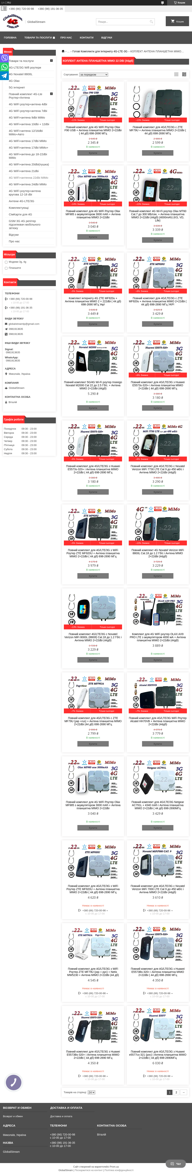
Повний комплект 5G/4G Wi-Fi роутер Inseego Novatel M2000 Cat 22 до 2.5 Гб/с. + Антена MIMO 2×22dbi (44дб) (93, 385)
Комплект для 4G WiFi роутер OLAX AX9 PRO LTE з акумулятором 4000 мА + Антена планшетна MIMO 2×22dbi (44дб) (158, 637)
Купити (93, 153)
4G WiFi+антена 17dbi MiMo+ (28, 147)
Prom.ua (114, 1166)
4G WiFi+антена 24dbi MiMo (28, 184)
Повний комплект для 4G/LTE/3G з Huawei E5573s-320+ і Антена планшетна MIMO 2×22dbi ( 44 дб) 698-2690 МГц (158, 385)
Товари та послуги (38, 37)
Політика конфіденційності (119, 1170)
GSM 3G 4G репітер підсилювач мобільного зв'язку (24, 224)
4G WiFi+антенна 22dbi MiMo (28, 177)
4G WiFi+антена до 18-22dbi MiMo (28, 156)
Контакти (87, 37)
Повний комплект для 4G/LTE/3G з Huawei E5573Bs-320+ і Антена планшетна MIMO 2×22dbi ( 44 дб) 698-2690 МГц (158, 972)
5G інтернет (17, 87)
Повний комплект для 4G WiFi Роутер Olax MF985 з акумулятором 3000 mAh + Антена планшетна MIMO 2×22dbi (93, 214)
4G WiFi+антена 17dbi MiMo (28, 141)
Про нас (66, 37)
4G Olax (14, 80)
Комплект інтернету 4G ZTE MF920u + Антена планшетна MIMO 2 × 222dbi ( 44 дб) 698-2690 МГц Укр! (93, 301)
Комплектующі (19, 207)
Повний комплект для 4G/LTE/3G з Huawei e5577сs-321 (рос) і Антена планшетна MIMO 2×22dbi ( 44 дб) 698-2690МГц (157, 1054)
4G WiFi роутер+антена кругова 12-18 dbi (25, 192)
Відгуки (106, 37)
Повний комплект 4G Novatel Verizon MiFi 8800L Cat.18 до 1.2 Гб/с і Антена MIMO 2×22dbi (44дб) (157, 553)
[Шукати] (151, 21)
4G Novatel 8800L (21, 74)
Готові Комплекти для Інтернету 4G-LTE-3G (100, 51)
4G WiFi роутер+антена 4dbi (28, 104)
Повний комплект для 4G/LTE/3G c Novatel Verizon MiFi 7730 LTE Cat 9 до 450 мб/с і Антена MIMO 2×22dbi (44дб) (158, 469)
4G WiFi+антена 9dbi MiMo (27, 117)
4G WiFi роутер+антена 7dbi (28, 110)
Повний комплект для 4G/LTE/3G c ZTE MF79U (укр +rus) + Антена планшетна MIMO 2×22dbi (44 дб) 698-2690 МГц (93, 721)
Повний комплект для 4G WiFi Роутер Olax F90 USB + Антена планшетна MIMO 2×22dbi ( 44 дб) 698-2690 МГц (92, 130)
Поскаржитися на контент (89, 1170)
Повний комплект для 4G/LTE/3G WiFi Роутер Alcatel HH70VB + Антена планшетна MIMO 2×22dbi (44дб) (158, 721)
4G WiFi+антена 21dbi (24, 171)
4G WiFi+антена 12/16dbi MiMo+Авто (26, 132)
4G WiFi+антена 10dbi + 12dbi (29, 124)
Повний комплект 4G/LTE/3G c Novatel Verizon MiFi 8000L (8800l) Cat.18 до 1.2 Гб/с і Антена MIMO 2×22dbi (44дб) (93, 637)
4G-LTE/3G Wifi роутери (25, 67)
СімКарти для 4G (20, 214)
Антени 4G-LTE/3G (21, 201)
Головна (10, 37)
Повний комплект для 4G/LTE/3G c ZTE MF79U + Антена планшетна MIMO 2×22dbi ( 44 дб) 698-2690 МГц (158, 130)
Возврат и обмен (13, 1116)
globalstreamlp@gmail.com (24, 323)
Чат (175, 1164)
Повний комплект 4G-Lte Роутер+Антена (25, 95)
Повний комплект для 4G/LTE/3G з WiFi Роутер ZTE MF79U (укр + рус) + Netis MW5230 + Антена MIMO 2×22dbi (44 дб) (93, 972)
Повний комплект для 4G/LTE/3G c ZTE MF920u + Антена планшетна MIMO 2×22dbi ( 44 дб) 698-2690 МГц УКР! (158, 301)
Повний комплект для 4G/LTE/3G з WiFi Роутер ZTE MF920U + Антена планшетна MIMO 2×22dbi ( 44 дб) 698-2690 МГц (93, 553)
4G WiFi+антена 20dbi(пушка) (29, 164)
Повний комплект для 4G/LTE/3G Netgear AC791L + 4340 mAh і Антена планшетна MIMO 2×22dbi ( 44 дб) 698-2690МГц (157, 805)
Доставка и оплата (61, 1116)
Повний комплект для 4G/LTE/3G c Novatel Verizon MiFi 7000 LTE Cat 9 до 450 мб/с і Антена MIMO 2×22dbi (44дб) (158, 889)
